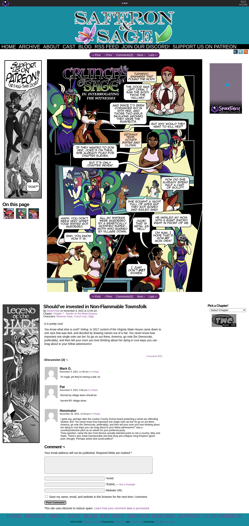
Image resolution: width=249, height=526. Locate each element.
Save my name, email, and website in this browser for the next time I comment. (98, 496)
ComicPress (136, 522)
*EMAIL (120, 484)
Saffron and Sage (124, 27)
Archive (29, 46)
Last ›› (153, 55)
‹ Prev (108, 55)
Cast (69, 46)
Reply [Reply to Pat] (95, 390)
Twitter (240, 51)
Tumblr (235, 51)
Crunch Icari (80, 316)
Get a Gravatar (127, 484)
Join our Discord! (146, 46)
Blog (85, 46)
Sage (91, 316)
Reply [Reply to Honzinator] (97, 414)
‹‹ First (96, 55)
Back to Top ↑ (168, 522)
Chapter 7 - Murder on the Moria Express (75, 313)
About (51, 46)
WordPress (119, 522)
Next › (141, 55)
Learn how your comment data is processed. (122, 508)
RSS (245, 51)
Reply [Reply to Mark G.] (96, 371)
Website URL (114, 490)
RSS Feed (107, 46)
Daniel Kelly (53, 310)
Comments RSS (154, 356)
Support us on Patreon (204, 46)
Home (8, 46)
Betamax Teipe (64, 316)
